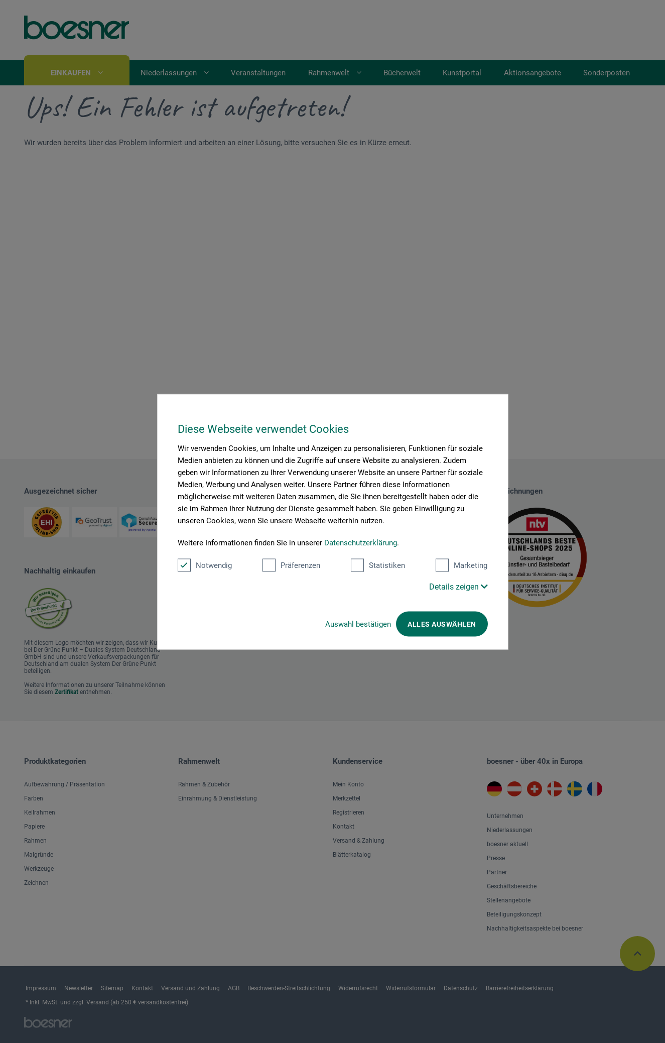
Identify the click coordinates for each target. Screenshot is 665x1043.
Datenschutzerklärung (360, 542)
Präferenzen (291, 564)
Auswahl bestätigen (358, 623)
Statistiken (378, 564)
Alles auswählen (442, 624)
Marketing (461, 564)
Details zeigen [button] (458, 586)
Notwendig (205, 564)
